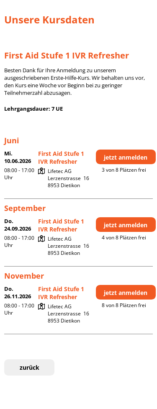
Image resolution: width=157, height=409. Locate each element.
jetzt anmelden (125, 157)
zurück (29, 367)
